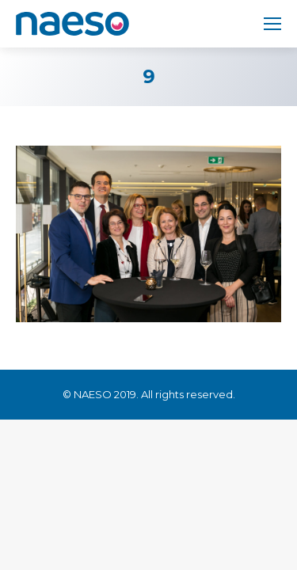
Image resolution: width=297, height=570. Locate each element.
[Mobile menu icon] (272, 23)
